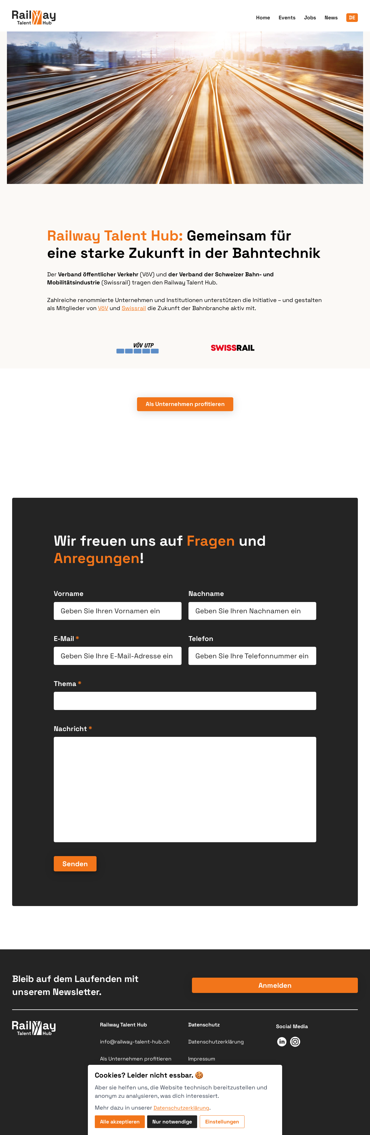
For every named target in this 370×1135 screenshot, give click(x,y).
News (331, 17)
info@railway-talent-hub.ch (135, 1041)
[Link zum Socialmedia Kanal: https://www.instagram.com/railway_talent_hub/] (295, 1043)
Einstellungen (222, 1121)
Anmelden (275, 985)
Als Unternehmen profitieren (135, 1058)
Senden (75, 863)
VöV (103, 308)
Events (287, 17)
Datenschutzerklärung (216, 1041)
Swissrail (134, 308)
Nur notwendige (172, 1121)
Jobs (310, 17)
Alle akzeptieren (120, 1121)
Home (263, 17)
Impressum (201, 1058)
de (352, 17)
